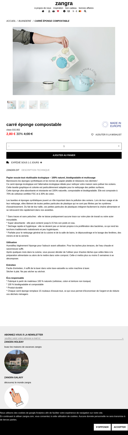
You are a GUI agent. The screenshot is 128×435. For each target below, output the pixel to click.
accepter (120, 427)
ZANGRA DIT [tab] (12, 170)
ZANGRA (64, 3)
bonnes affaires (86, 8)
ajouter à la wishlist (106, 134)
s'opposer (102, 427)
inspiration (58, 8)
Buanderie (25, 21)
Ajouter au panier (64, 155)
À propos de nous (42, 8)
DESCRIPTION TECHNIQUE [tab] (35, 170)
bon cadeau (71, 8)
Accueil (11, 21)
